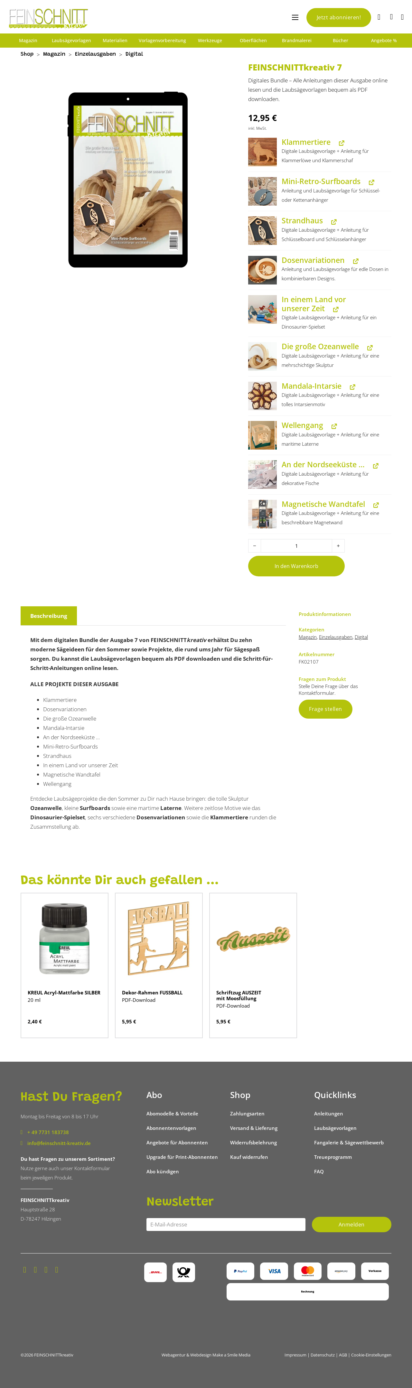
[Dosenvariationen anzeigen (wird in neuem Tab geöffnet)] (354, 261)
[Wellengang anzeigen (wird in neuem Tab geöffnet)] (333, 426)
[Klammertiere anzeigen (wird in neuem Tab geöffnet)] (340, 143)
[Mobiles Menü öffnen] (295, 17)
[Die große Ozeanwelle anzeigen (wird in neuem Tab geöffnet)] (368, 347)
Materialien (115, 40)
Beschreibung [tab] (48, 615)
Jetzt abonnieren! (339, 17)
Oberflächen (253, 40)
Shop (27, 54)
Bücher (340, 40)
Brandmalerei (297, 40)
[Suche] (380, 17)
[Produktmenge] (296, 546)
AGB (343, 1355)
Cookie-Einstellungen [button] (371, 1355)
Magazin (28, 40)
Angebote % (384, 40)
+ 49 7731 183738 (48, 1132)
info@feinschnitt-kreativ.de (59, 1143)
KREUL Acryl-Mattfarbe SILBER (64, 992)
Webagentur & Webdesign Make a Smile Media (206, 1355)
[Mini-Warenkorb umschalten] (391, 17)
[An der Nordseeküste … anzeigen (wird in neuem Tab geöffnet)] (374, 465)
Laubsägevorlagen (71, 40)
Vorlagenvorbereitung (162, 40)
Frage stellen (325, 709)
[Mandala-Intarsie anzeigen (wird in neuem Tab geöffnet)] (351, 387)
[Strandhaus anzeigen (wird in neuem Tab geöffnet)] (332, 221)
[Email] (225, 1224)
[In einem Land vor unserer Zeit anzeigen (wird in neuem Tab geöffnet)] (334, 309)
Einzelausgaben (95, 54)
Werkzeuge (210, 40)
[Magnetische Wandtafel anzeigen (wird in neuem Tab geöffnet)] (374, 505)
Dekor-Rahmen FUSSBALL (152, 992)
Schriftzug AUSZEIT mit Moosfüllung (238, 995)
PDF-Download (138, 1000)
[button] (262, 152)
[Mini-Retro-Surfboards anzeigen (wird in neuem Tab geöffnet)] (370, 182)
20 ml (34, 1000)
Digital (134, 54)
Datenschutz (323, 1355)
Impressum (295, 1355)
